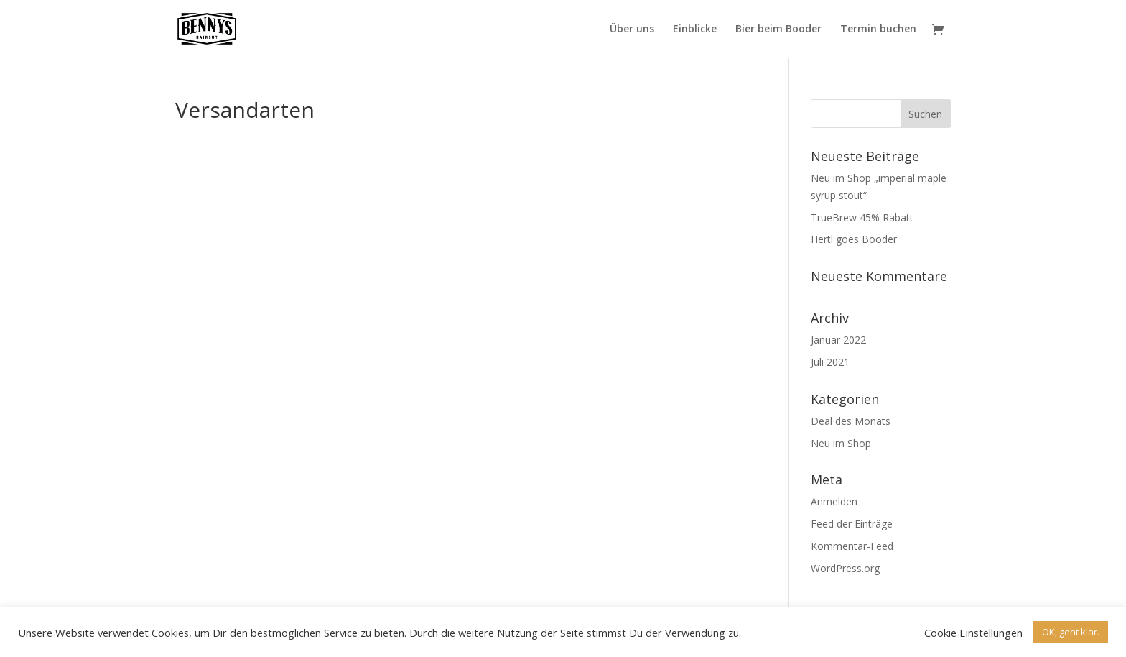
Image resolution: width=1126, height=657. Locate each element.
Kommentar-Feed (852, 546)
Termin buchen (878, 29)
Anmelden (834, 501)
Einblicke (695, 29)
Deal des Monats (850, 421)
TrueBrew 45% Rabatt (862, 217)
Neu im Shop (841, 443)
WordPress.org (845, 568)
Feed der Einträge (852, 523)
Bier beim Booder (778, 29)
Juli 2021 (830, 362)
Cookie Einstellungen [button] (973, 632)
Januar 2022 (838, 339)
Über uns (632, 29)
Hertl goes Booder (854, 239)
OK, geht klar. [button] (1070, 631)
